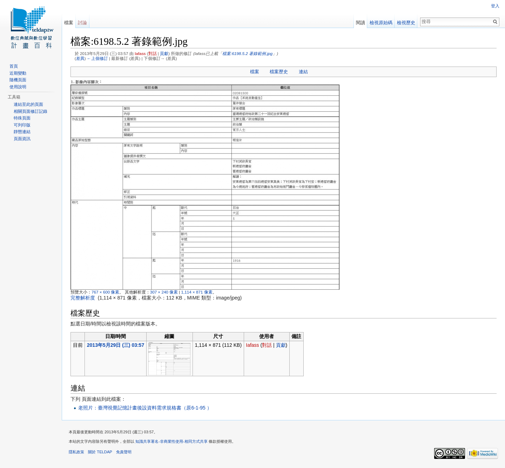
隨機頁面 (17, 79)
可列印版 (22, 125)
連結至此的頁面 (28, 104)
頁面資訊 (22, 138)
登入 (495, 6)
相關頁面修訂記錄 (30, 111)
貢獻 (164, 53)
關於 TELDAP (100, 452)
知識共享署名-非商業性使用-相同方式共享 (171, 441)
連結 (303, 71)
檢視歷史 (406, 22)
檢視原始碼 (381, 22)
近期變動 (17, 73)
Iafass (140, 53)
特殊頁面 (22, 118)
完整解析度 (82, 298)
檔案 (254, 71)
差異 (80, 58)
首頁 (13, 66)
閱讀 (360, 22)
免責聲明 (124, 452)
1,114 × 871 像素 (197, 292)
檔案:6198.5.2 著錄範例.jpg (247, 53)
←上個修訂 (97, 58)
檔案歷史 (279, 71)
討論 (82, 22)
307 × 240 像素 (164, 292)
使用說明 (17, 86)
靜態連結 (22, 131)
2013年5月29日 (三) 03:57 (115, 345)
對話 (152, 53)
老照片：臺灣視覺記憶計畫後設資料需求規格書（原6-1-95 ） (144, 408)
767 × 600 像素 (105, 292)
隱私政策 (76, 452)
